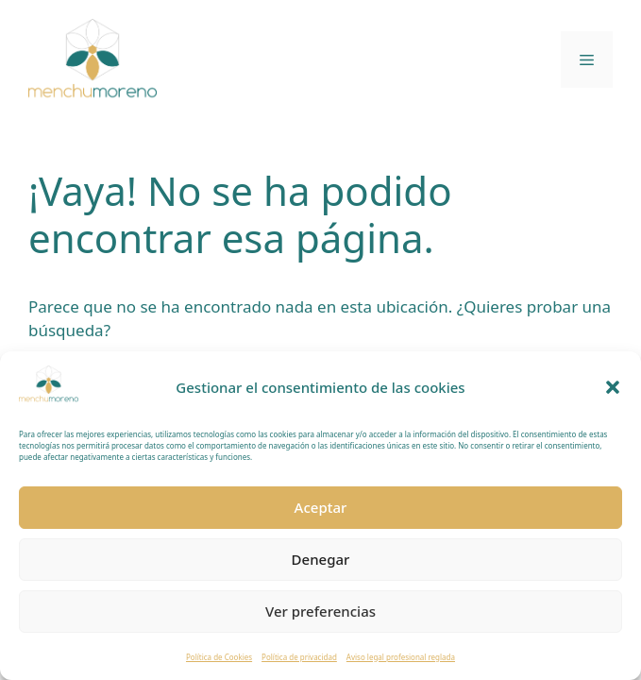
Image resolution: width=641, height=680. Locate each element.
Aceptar (321, 507)
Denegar (321, 559)
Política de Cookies (219, 657)
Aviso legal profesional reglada (400, 657)
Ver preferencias (320, 611)
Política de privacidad (299, 657)
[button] (612, 387)
